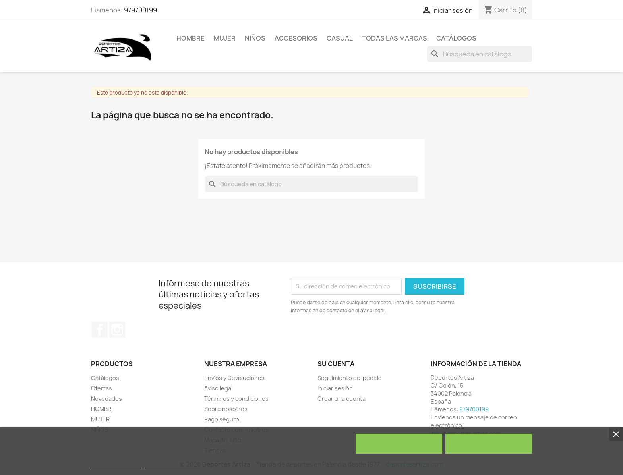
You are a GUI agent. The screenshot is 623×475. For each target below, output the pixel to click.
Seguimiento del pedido (349, 378)
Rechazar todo (399, 444)
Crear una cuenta (341, 398)
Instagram (117, 330)
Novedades (106, 398)
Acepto (488, 444)
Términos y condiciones (236, 398)
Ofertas (101, 388)
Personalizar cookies (172, 464)
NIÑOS (255, 38)
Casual (340, 38)
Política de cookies (116, 464)
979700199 (140, 10)
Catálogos (456, 38)
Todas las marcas (394, 38)
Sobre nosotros (226, 409)
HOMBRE (190, 38)
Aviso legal (218, 388)
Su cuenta (335, 363)
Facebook (100, 330)
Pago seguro (221, 419)
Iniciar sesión (335, 388)
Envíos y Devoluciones (234, 378)
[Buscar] (479, 54)
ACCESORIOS (296, 38)
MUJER (225, 38)
